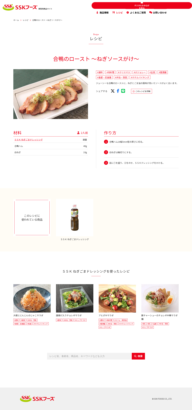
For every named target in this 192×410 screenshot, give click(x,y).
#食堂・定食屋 (104, 77)
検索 (138, 356)
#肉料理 (110, 72)
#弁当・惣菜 (121, 77)
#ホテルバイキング (140, 77)
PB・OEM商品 (156, 5)
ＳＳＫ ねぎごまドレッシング (28, 139)
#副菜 (23, 320)
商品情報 (102, 11)
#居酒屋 (163, 72)
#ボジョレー (140, 72)
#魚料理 (109, 320)
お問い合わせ (158, 11)
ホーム (16, 20)
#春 (143, 324)
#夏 (148, 324)
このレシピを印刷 (141, 91)
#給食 (29, 324)
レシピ (117, 11)
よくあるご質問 (136, 11)
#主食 (154, 324)
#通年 (100, 72)
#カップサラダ (80, 320)
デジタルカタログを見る (181, 7)
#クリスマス (124, 72)
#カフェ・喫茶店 (121, 320)
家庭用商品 (118, 5)
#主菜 (152, 72)
